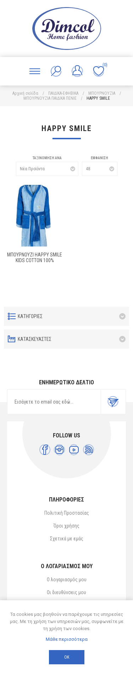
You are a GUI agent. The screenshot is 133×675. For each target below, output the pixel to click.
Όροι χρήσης (66, 526)
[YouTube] (74, 449)
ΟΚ (66, 657)
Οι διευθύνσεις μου (66, 592)
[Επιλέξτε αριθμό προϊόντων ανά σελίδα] (99, 169)
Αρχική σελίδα (25, 93)
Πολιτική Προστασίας (66, 513)
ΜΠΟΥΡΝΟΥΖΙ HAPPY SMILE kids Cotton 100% (34, 257)
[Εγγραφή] (54, 402)
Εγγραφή (113, 402)
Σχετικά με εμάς (66, 538)
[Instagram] (59, 449)
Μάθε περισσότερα (67, 639)
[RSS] (88, 449)
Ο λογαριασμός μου (67, 579)
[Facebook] (45, 449)
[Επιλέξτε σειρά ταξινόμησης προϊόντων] (47, 169)
